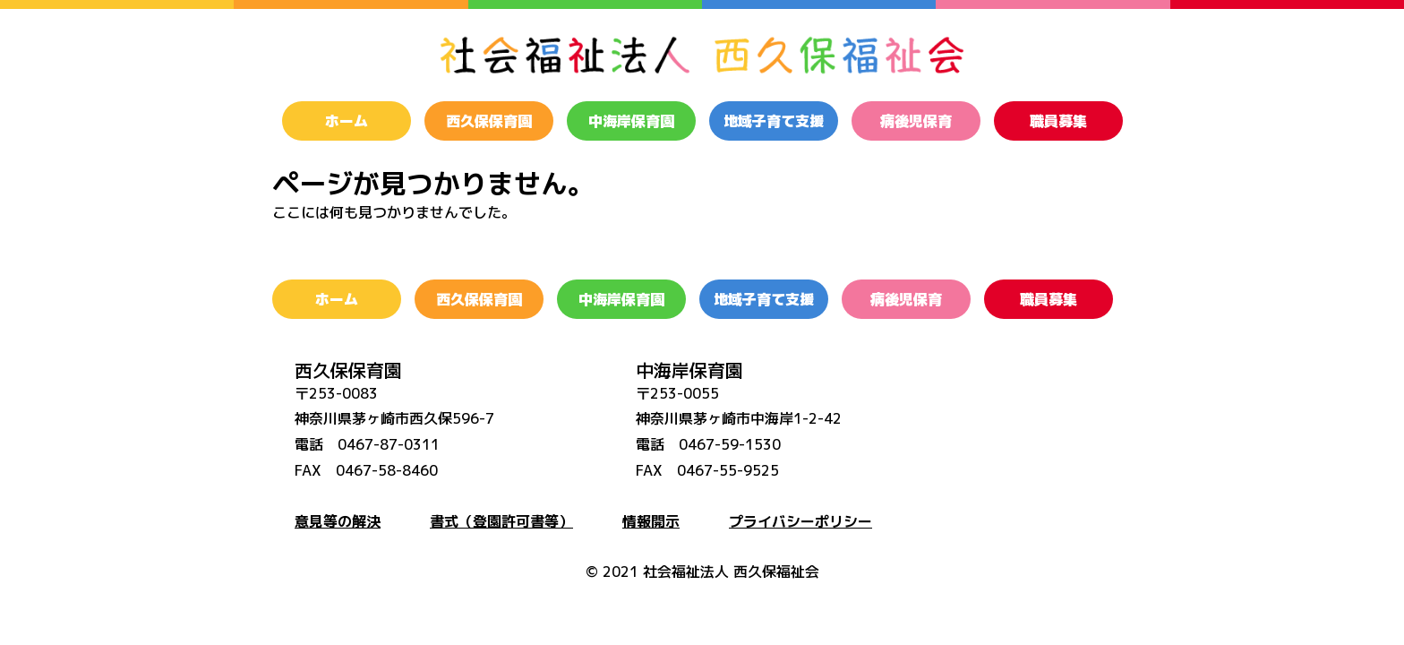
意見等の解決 (338, 521)
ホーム (346, 121)
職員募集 (1058, 121)
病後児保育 (916, 121)
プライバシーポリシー (800, 521)
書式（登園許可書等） (501, 521)
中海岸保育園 (631, 121)
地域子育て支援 (773, 121)
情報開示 (651, 521)
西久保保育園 (489, 121)
